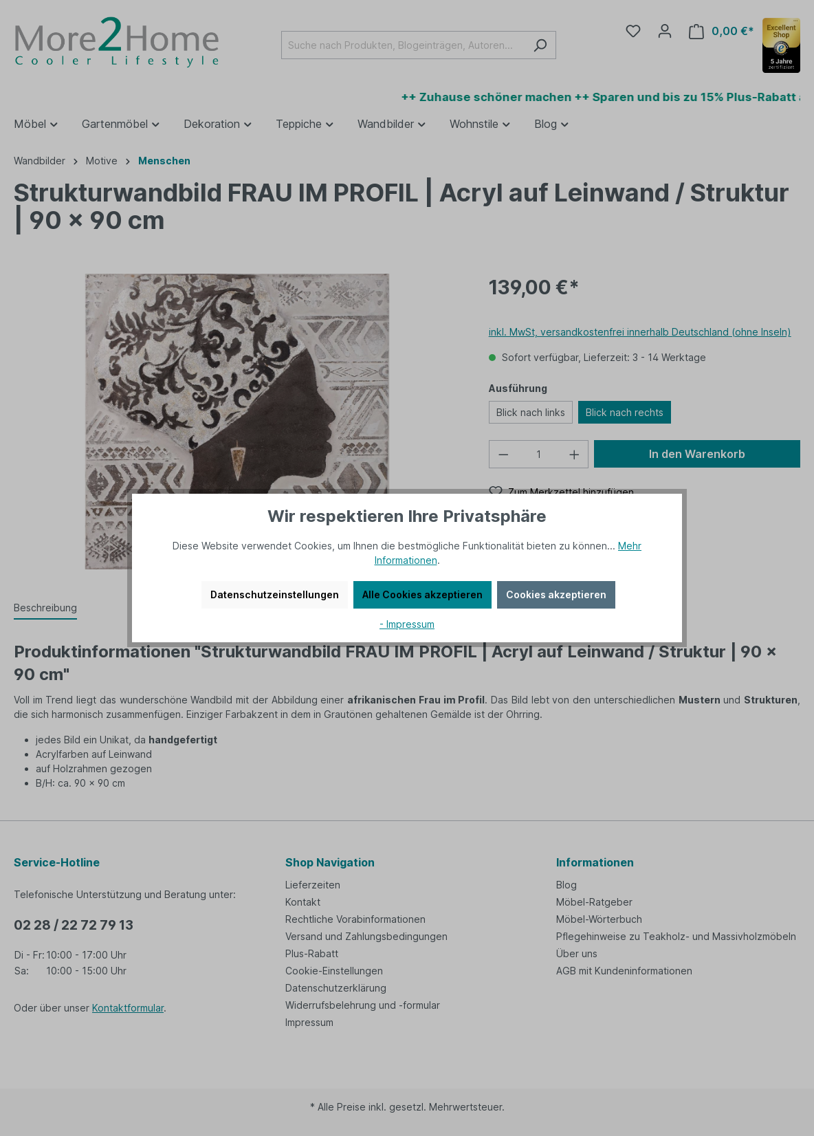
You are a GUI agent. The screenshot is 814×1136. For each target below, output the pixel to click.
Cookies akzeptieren (556, 594)
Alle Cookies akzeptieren (422, 594)
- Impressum (407, 624)
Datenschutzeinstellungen (274, 594)
